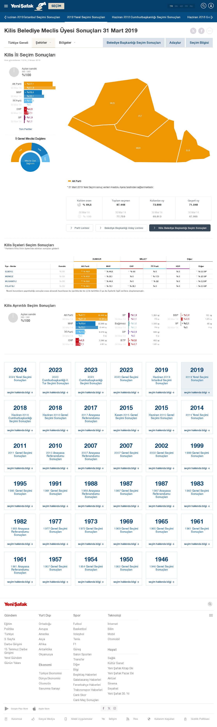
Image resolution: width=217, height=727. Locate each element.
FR (186, 6)
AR (181, 6)
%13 (45, 159)
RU (191, 6)
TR (171, 6)
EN (176, 6)
